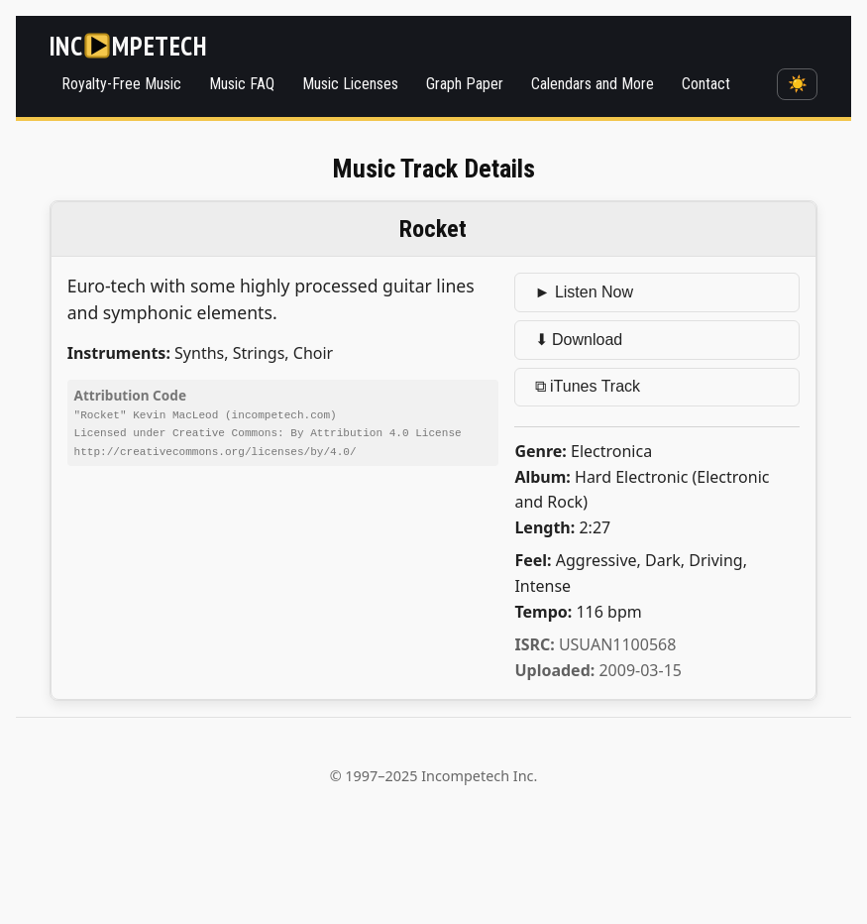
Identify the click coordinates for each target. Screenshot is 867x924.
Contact (706, 83)
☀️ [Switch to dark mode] (798, 83)
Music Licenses (350, 83)
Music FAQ (241, 83)
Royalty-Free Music (121, 83)
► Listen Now (584, 292)
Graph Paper (464, 83)
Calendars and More (592, 83)
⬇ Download (579, 339)
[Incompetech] (128, 45)
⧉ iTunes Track (587, 386)
